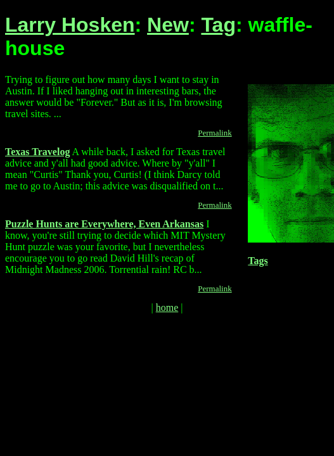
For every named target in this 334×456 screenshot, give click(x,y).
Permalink (214, 132)
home (167, 307)
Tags (257, 260)
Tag (218, 24)
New (168, 24)
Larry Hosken (70, 24)
